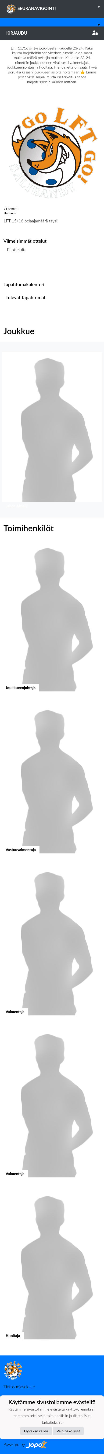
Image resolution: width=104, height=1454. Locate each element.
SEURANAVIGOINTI (55, 6)
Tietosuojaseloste (19, 1386)
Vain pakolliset (68, 1431)
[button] (52, 431)
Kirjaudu (52, 33)
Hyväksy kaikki (36, 1431)
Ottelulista (15, 267)
